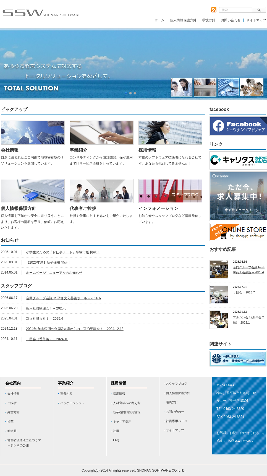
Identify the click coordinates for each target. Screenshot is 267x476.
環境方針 (208, 20)
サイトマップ (256, 20)
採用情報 (147, 150)
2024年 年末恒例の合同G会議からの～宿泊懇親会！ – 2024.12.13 (75, 329)
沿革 (10, 421)
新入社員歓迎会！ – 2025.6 (46, 308)
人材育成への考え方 (126, 403)
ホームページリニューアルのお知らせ (54, 273)
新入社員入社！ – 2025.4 (44, 319)
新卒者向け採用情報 (126, 412)
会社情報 (10, 150)
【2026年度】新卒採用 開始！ (48, 262)
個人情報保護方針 (183, 20)
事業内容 (66, 393)
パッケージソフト (72, 403)
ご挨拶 (12, 403)
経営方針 (13, 412)
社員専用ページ (176, 421)
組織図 (12, 431)
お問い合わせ (231, 20)
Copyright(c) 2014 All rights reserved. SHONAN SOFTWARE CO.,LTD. (133, 470)
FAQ (116, 440)
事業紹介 (78, 150)
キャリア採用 (122, 421)
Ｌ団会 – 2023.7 (244, 292)
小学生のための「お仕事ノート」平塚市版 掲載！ (63, 252)
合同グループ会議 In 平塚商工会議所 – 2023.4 (249, 270)
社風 (116, 431)
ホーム (159, 20)
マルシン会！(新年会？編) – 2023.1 (249, 320)
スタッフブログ (176, 383)
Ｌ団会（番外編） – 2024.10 (47, 339)
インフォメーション (158, 208)
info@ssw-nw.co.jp (239, 441)
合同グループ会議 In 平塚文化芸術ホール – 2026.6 (63, 298)
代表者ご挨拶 (83, 208)
